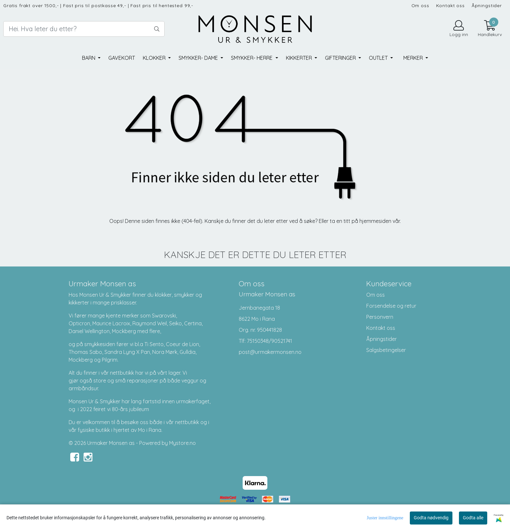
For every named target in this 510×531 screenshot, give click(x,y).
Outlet (379, 58)
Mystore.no (182, 443)
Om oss (420, 5)
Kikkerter (299, 58)
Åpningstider (487, 5)
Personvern (379, 317)
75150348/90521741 (269, 341)
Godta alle (473, 517)
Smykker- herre (252, 58)
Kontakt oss (450, 5)
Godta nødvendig (431, 517)
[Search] (84, 29)
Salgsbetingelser (386, 350)
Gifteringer (341, 58)
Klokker (155, 58)
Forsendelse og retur (391, 306)
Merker (413, 58)
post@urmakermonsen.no (270, 352)
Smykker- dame (199, 58)
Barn (89, 58)
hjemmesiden (375, 221)
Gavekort (121, 58)
